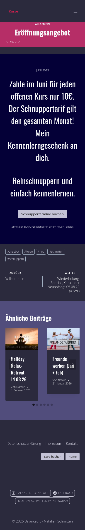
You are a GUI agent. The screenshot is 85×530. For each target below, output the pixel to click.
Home (72, 457)
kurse (28, 252)
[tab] (33, 405)
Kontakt (72, 443)
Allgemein (42, 24)
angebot (13, 252)
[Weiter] (72, 364)
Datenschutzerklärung (24, 443)
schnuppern (15, 259)
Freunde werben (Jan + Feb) (63, 365)
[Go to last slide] (12, 364)
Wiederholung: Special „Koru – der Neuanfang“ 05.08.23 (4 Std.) (63, 282)
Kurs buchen (52, 457)
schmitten (56, 252)
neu (41, 252)
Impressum (53, 443)
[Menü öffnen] (75, 11)
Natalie (20, 387)
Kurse (13, 11)
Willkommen (22, 276)
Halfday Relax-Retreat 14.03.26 (19, 369)
